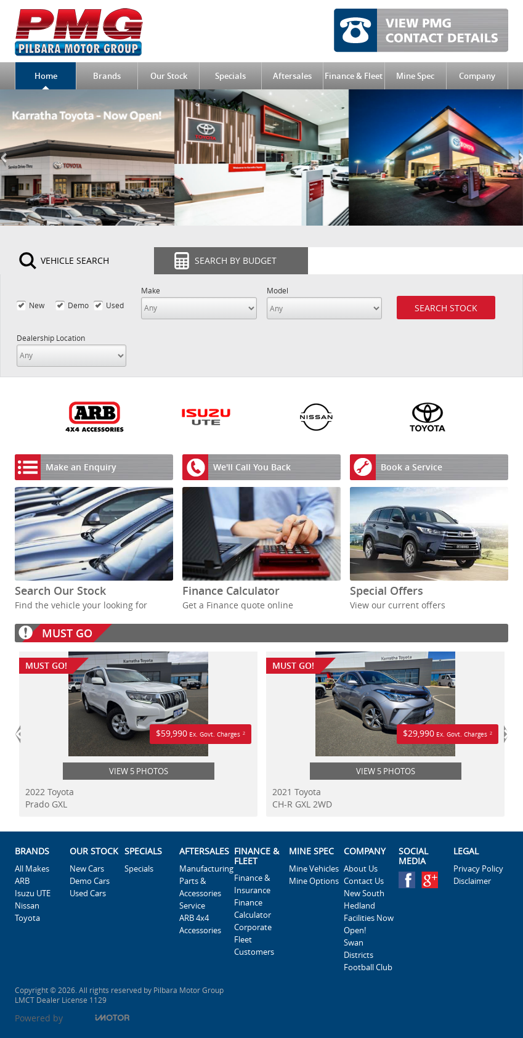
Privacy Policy (478, 868)
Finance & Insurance (252, 884)
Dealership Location (51, 338)
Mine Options (314, 880)
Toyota (27, 917)
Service (192, 905)
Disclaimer (472, 880)
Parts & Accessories (200, 887)
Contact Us (364, 880)
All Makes (32, 868)
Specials (138, 868)
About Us (361, 868)
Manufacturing (204, 868)
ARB (22, 880)
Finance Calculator (252, 908)
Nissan (27, 905)
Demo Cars (90, 880)
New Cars (87, 868)
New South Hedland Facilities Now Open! (369, 912)
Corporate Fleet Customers (254, 939)
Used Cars (88, 893)
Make (150, 290)
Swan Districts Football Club (368, 955)
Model (277, 290)
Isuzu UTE (33, 893)
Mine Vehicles (314, 868)
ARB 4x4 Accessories (200, 924)
